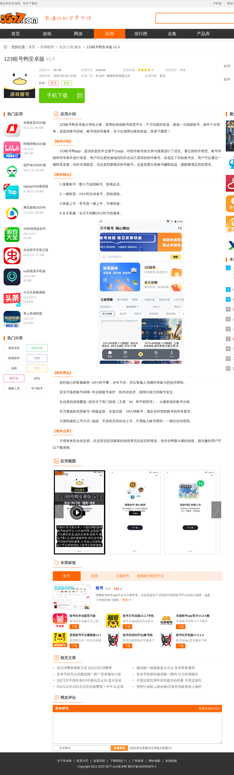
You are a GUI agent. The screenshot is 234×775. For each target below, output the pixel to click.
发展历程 (99, 760)
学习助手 (37, 388)
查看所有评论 (209, 708)
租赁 (67, 83)
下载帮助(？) (118, 760)
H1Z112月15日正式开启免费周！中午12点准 (90, 687)
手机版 (217, 3)
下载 (74, 626)
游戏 (47, 33)
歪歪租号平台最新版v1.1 (85, 635)
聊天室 (14, 378)
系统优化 (14, 348)
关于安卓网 (64, 760)
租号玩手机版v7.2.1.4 (190, 635)
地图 (37, 358)
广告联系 (137, 760)
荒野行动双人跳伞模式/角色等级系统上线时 (169, 687)
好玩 (37, 378)
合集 (172, 33)
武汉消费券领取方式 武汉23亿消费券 (84, 668)
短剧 (14, 368)
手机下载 (57, 95)
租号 (54, 83)
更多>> (126, 600)
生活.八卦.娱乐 (70, 47)
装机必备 (37, 348)
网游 (78, 33)
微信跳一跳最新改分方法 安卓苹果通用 (165, 668)
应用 (109, 33)
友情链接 (171, 760)
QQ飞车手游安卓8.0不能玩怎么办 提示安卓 (89, 680)
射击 (37, 368)
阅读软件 (14, 358)
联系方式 (82, 760)
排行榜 (140, 33)
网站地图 (154, 760)
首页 (15, 33)
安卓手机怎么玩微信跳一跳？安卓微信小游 (89, 674)
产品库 (203, 33)
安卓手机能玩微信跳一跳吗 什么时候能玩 (167, 674)
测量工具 (14, 388)
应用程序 (47, 47)
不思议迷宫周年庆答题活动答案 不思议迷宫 (169, 680)
